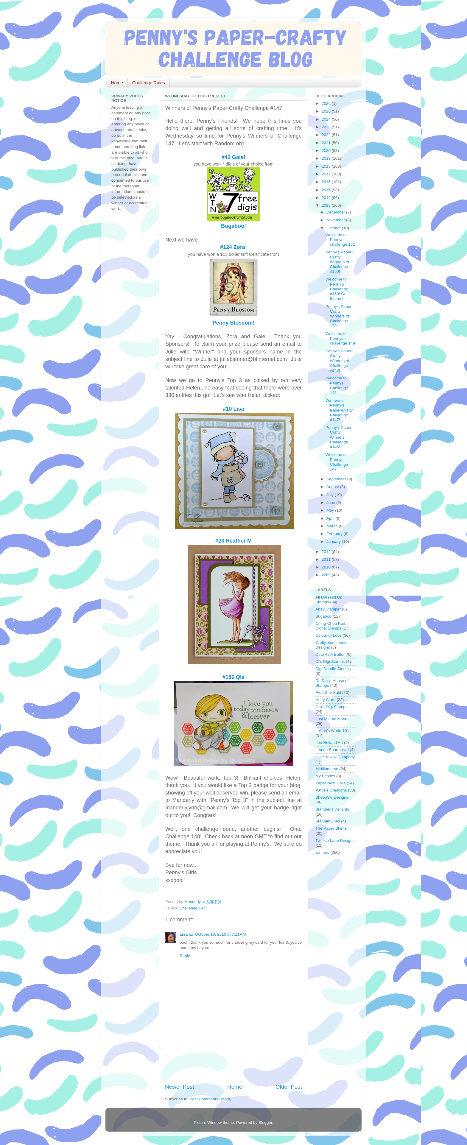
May (330, 510)
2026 (327, 103)
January (334, 541)
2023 (327, 127)
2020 (327, 150)
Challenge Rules (148, 82)
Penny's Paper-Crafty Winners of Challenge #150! (339, 262)
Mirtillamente (326, 769)
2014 (327, 197)
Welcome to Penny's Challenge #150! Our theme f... (337, 289)
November (336, 220)
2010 (327, 567)
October (334, 228)
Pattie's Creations (331, 790)
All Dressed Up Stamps (328, 599)
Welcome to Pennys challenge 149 (340, 338)
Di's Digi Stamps (330, 661)
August (333, 487)
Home (117, 82)
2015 (327, 190)
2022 (327, 135)
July (330, 495)
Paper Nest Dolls (330, 783)
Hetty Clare (325, 699)
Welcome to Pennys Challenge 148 (337, 385)
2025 (327, 111)
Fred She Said (328, 692)
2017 (327, 174)
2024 (327, 119)
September (336, 479)
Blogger (265, 1122)
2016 (327, 182)
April (331, 518)
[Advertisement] (234, 1066)
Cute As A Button (330, 654)
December (336, 212)
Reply (185, 956)
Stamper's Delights (332, 809)
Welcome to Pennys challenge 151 (340, 240)
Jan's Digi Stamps (331, 707)
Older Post (288, 1087)
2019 (327, 158)
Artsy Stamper (328, 609)
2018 (327, 166)
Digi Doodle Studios (333, 668)
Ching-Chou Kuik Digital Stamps (330, 625)
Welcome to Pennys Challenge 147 (337, 461)
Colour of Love (328, 635)
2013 (327, 205)
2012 (327, 551)
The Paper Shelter (331, 828)
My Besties (325, 776)
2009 (327, 575)
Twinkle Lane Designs (334, 840)
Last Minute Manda (332, 718)
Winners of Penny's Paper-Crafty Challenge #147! (339, 410)
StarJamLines (327, 821)
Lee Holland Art (329, 742)
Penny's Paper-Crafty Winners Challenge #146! (339, 437)
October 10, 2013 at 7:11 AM (220, 934)
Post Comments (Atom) (210, 1099)
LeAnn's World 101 (332, 730)
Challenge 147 (192, 908)
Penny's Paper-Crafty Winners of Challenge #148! (339, 361)
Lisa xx (186, 934)
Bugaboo (323, 616)
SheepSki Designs (331, 797)
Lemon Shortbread (332, 749)
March (332, 526)
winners (322, 852)
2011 (327, 559)
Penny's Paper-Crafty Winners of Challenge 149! (339, 316)
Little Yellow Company (335, 757)
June (331, 502)
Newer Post (179, 1087)
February (335, 534)
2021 (327, 143)
